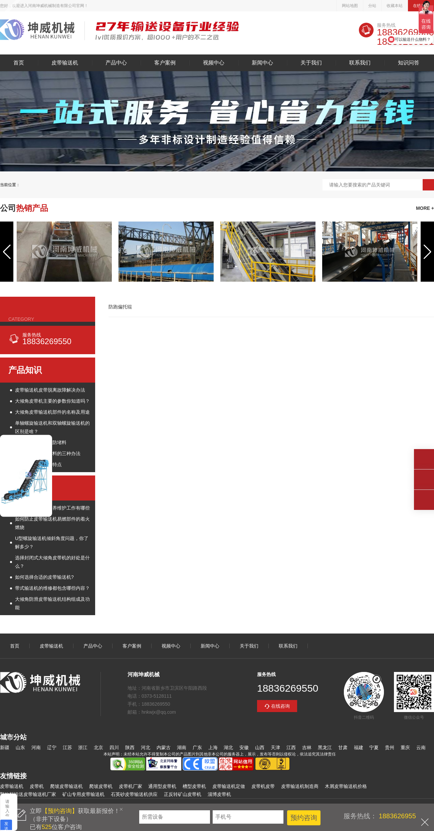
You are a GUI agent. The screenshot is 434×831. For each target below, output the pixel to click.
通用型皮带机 (162, 786)
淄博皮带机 (219, 794)
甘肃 (343, 747)
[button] (6, 252)
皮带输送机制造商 (299, 786)
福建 (358, 747)
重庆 (405, 747)
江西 (291, 747)
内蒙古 (164, 747)
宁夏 (374, 747)
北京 (98, 747)
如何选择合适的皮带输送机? (44, 577)
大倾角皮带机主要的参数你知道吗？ (52, 401)
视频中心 (213, 62)
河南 (36, 747)
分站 (372, 5)
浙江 (82, 747)
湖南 (181, 747)
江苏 (67, 747)
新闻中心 (262, 62)
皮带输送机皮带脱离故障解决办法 (50, 390)
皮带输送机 (37, 30)
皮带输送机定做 (228, 786)
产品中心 (116, 62)
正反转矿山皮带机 (182, 794)
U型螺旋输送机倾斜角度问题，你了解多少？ (51, 542)
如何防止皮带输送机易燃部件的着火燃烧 (52, 523)
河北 (145, 747)
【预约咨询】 (60, 811)
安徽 (244, 747)
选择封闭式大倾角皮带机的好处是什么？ (52, 562)
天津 (275, 747)
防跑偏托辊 (120, 306)
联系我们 (360, 62)
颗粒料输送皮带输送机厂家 (28, 794)
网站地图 (350, 5)
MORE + (425, 208)
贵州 (389, 747)
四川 (114, 747)
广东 (197, 747)
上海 (213, 747)
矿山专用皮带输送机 (83, 794)
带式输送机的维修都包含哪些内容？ (52, 588)
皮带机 (37, 786)
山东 (20, 747)
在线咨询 (280, 706)
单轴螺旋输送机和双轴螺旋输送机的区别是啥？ (52, 427)
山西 (259, 747)
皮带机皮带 (263, 786)
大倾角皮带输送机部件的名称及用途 (52, 412)
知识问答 (408, 62)
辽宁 (51, 747)
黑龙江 (325, 747)
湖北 (228, 747)
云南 (421, 747)
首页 (18, 62)
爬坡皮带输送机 (66, 786)
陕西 (130, 747)
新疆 (4, 747)
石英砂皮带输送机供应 (134, 794)
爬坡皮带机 (101, 786)
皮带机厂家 (130, 786)
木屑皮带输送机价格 (346, 786)
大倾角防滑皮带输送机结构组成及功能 (52, 603)
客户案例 (165, 62)
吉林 (306, 747)
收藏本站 (395, 5)
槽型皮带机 (194, 786)
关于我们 (311, 62)
